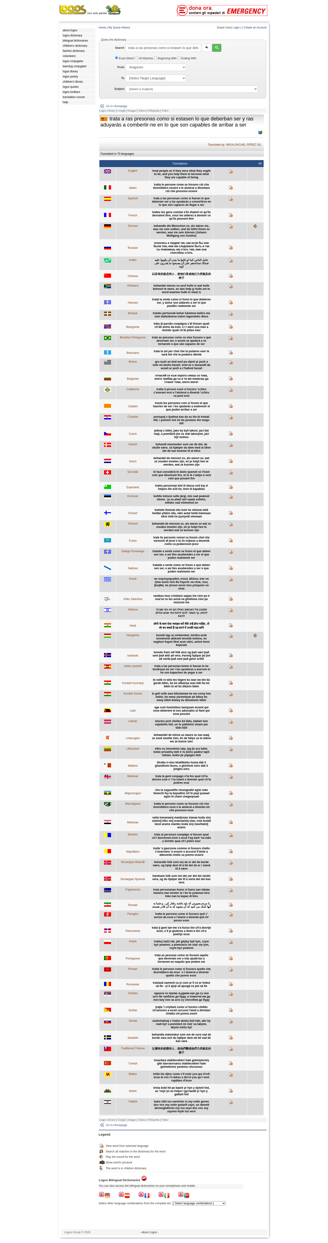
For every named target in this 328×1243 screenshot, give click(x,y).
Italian (132, 188)
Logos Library (107, 110)
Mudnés (133, 834)
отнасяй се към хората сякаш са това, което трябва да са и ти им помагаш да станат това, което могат (181, 379)
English (132, 170)
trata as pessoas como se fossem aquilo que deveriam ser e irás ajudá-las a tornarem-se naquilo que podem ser (181, 958)
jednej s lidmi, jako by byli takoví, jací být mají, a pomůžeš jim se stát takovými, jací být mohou (181, 434)
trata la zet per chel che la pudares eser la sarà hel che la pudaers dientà (181, 353)
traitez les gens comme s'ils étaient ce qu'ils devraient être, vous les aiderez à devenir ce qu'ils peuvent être (181, 215)
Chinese (133, 276)
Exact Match (125, 58)
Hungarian (132, 635)
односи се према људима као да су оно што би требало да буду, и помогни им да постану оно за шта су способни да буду (181, 996)
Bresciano (133, 353)
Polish (133, 941)
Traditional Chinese (133, 1048)
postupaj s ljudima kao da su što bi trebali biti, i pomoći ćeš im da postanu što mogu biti (181, 420)
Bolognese (133, 327)
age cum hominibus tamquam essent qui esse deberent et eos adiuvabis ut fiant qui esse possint (181, 711)
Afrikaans (133, 285)
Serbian (133, 993)
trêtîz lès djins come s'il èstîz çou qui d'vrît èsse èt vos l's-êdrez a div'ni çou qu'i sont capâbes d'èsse (181, 1077)
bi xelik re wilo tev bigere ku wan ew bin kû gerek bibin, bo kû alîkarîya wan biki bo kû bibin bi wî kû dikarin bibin (181, 683)
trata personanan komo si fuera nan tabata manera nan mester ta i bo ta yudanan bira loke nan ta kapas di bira (181, 893)
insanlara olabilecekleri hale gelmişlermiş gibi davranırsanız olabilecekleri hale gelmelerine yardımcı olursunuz (181, 1063)
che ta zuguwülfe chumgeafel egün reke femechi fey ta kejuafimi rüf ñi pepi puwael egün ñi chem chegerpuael (181, 793)
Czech (133, 433)
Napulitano (133, 851)
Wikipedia (154, 110)
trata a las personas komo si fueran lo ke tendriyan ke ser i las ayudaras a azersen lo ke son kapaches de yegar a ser (181, 669)
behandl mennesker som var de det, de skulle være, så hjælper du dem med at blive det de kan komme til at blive (181, 448)
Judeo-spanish (133, 666)
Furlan (133, 540)
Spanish (133, 198)
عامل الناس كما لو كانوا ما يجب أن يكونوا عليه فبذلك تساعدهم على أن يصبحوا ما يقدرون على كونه (181, 263)
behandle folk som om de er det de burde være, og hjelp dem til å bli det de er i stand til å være (181, 865)
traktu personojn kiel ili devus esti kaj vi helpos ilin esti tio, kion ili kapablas (181, 487)
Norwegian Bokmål (133, 862)
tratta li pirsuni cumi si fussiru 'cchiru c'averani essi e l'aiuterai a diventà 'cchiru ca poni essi (181, 392)
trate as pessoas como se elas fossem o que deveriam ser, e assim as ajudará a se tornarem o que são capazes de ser (181, 341)
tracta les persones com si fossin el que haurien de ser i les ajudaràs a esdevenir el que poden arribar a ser (181, 406)
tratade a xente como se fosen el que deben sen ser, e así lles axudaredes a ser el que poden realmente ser (181, 554)
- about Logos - (149, 1232)
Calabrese (132, 389)
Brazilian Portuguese (133, 337)
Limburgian (133, 738)
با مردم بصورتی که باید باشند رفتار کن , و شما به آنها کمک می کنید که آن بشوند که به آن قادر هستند (181, 905)
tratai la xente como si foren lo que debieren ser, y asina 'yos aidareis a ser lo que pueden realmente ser (181, 303)
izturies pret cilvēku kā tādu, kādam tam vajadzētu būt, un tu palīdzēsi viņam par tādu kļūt (181, 724)
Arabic (133, 260)
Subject (119, 89)
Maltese (133, 765)
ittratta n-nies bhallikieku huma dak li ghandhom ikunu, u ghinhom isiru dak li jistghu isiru (181, 766)
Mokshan (133, 822)
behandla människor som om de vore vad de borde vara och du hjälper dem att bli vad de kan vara (181, 1038)
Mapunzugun (133, 793)
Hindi (133, 625)
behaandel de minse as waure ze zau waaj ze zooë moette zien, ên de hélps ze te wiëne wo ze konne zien (181, 738)
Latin (133, 710)
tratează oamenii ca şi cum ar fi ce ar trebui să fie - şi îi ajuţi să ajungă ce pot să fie (181, 984)
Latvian (132, 721)
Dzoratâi (133, 472)
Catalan (133, 406)
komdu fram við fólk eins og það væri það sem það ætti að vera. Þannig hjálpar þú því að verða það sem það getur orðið (181, 655)
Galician (133, 568)
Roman (132, 969)
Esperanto (132, 487)
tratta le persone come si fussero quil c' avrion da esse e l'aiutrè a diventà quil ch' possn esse (181, 917)
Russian (133, 247)
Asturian (133, 302)
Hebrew (133, 609)
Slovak (133, 1020)
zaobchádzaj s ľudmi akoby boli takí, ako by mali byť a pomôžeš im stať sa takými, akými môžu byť (181, 1024)
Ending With (186, 58)
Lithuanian (132, 748)
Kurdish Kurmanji (132, 683)
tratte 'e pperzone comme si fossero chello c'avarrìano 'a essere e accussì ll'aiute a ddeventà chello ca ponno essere (181, 852)
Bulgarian (133, 378)
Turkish (132, 1063)
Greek (133, 578)
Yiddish (132, 1101)
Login (236, 27)
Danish (133, 444)
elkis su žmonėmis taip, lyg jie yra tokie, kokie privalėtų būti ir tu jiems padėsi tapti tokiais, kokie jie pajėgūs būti (181, 752)
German (133, 226)
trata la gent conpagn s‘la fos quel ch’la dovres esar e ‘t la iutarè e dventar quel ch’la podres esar (181, 779)
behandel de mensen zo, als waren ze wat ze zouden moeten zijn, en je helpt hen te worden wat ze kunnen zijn (181, 527)
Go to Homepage (116, 106)
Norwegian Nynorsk (133, 879)
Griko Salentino (132, 599)
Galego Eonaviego (132, 551)
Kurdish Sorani (133, 693)
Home (102, 27)
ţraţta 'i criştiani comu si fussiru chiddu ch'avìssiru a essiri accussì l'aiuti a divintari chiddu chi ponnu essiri (182, 1010)
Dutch (132, 461)
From (120, 67)
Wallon (133, 1074)
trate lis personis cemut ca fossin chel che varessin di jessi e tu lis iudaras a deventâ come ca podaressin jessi (181, 541)
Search (119, 47)
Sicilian (132, 1010)
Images (132, 110)
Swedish (133, 1037)
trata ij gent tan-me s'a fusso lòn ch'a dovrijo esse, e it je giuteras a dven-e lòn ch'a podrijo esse (181, 931)
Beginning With (165, 58)
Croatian (133, 416)
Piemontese (133, 931)
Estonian (132, 496)
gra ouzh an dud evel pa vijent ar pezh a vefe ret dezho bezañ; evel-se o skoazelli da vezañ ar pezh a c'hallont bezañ (181, 365)
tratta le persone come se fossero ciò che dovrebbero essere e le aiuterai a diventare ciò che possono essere (181, 188)
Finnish (132, 513)
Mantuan (132, 776)
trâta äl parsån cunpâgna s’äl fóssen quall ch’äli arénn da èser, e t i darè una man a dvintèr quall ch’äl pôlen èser (181, 327)
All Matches (144, 58)
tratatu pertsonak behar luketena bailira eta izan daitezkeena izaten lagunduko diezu (181, 315)
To (122, 78)
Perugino (132, 914)
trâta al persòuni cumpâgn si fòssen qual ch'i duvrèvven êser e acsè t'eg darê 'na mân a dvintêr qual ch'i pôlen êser (181, 838)
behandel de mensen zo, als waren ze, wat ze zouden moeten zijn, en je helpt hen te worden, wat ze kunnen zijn (181, 461)
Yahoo (142, 110)
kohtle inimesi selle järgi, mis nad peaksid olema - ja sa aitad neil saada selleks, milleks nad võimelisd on (181, 499)
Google (122, 110)
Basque (133, 313)
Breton (133, 361)
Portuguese (133, 958)
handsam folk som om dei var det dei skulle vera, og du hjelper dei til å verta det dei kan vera (181, 879)
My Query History (119, 27)
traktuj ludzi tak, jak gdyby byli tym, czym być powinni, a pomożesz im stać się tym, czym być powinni (181, 945)
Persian (133, 905)
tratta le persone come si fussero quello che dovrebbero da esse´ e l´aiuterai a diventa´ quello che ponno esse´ (181, 972)
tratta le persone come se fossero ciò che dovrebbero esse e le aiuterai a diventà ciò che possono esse (181, 807)
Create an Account (255, 27)
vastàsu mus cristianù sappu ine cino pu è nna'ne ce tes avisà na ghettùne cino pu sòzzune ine (181, 599)
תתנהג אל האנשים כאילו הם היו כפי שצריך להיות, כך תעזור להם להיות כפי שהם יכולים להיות (181, 613)
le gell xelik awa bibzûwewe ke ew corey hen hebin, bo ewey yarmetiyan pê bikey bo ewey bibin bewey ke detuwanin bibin (181, 697)
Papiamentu (132, 889)
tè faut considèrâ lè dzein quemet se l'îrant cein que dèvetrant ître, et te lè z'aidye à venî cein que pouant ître (181, 475)
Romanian (132, 984)
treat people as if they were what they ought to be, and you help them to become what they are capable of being (181, 174)
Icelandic (132, 655)
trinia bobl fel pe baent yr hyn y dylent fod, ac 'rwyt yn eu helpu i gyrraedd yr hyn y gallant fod (181, 1091)
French (133, 215)
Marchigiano (132, 803)
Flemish (133, 523)
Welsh (133, 1091)
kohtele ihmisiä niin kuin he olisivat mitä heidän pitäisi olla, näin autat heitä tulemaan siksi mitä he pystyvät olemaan (181, 513)
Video (165, 110)
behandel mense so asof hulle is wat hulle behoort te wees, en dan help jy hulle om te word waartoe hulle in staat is (181, 289)
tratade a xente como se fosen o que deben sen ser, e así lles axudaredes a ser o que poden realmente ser (181, 568)
